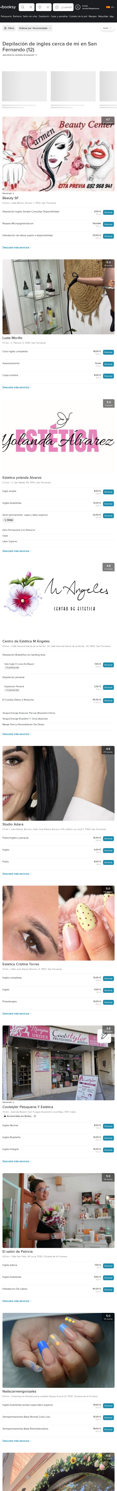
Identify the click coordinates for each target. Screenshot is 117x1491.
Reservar (108, 212)
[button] (26, 7)
